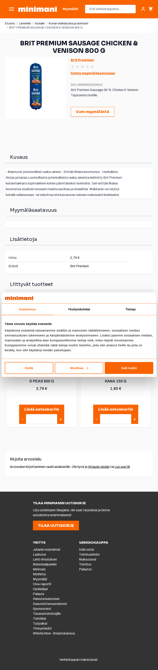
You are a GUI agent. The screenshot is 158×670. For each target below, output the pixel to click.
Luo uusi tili (122, 467)
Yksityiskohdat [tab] (79, 309)
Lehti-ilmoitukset (45, 559)
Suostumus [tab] (27, 309)
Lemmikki (25, 23)
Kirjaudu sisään (99, 467)
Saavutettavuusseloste (50, 604)
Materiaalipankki (45, 564)
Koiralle (40, 23)
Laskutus (39, 554)
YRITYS (39, 542)
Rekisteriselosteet (46, 599)
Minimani (39, 569)
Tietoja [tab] (130, 309)
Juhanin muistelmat (46, 549)
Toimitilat (39, 618)
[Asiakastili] (143, 9)
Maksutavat (87, 559)
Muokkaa (79, 368)
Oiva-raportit (42, 584)
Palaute (38, 594)
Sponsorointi (42, 608)
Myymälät (40, 579)
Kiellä (29, 368)
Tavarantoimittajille (47, 613)
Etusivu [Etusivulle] (10, 23)
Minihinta (39, 574)
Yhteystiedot (42, 628)
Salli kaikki (129, 368)
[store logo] (37, 9)
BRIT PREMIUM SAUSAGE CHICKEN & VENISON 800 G (45, 27)
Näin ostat (86, 549)
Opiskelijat (40, 589)
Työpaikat (40, 623)
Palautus (85, 569)
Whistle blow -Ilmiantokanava (54, 633)
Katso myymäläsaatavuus (93, 73)
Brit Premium (82, 60)
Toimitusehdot (89, 554)
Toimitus (85, 564)
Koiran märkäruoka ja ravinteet (68, 23)
